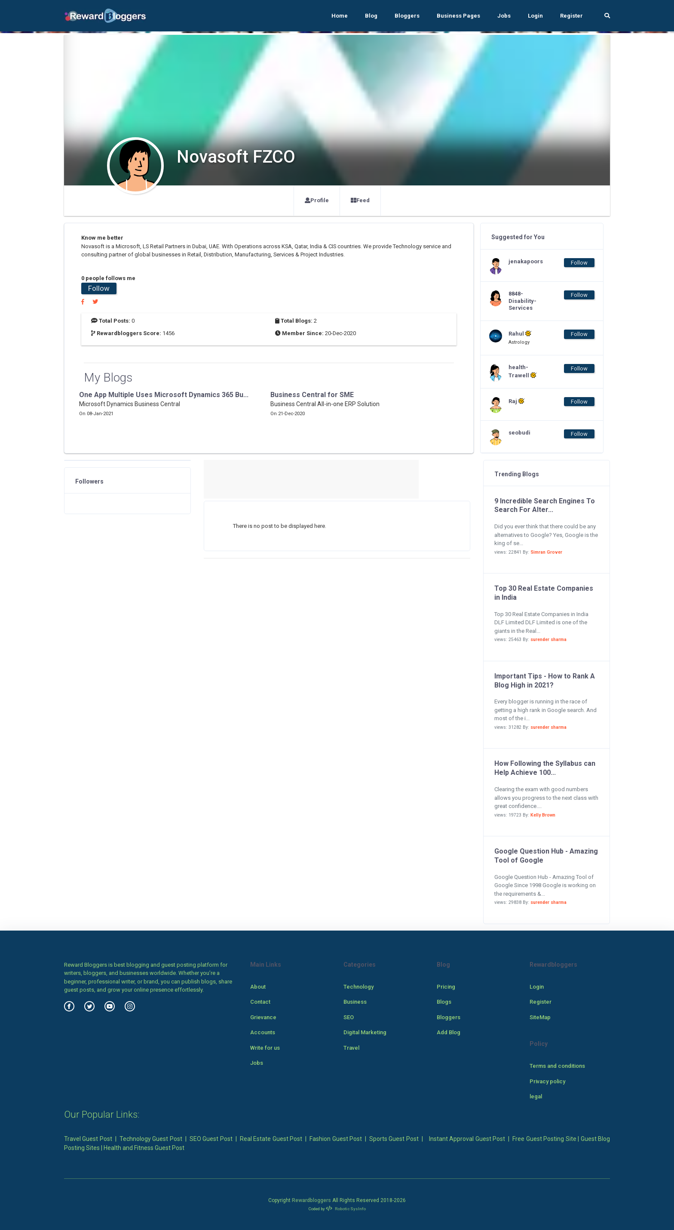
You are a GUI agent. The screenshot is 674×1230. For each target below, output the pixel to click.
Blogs (444, 1002)
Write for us (265, 1048)
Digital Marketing (364, 1032)
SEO (348, 1017)
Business (355, 1002)
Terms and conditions (557, 1066)
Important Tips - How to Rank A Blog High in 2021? (544, 680)
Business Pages (458, 15)
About (258, 986)
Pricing (446, 986)
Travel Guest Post (88, 1138)
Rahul (520, 333)
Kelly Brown (542, 815)
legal (536, 1096)
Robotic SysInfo (346, 1208)
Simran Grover (546, 552)
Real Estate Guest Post (271, 1138)
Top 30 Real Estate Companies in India (543, 592)
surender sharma (548, 639)
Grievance (263, 1017)
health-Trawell (522, 371)
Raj (516, 401)
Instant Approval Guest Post (467, 1138)
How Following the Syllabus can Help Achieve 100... (544, 768)
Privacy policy (547, 1081)
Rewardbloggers (311, 1200)
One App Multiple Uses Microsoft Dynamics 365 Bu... (163, 395)
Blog (371, 15)
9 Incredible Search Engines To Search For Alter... (544, 505)
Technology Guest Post (150, 1138)
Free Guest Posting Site (544, 1138)
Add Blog (448, 1032)
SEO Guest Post (211, 1138)
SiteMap (540, 1017)
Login (535, 15)
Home (339, 15)
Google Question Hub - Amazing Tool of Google (546, 855)
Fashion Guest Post (335, 1138)
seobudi (519, 432)
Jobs (504, 15)
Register (571, 15)
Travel (351, 1048)
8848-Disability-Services (522, 300)
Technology (358, 986)
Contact (260, 1002)
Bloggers (407, 15)
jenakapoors (526, 261)
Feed (360, 200)
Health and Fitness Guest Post (144, 1147)
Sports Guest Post (394, 1138)
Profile (317, 200)
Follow (99, 288)
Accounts (262, 1032)
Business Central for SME (312, 395)
